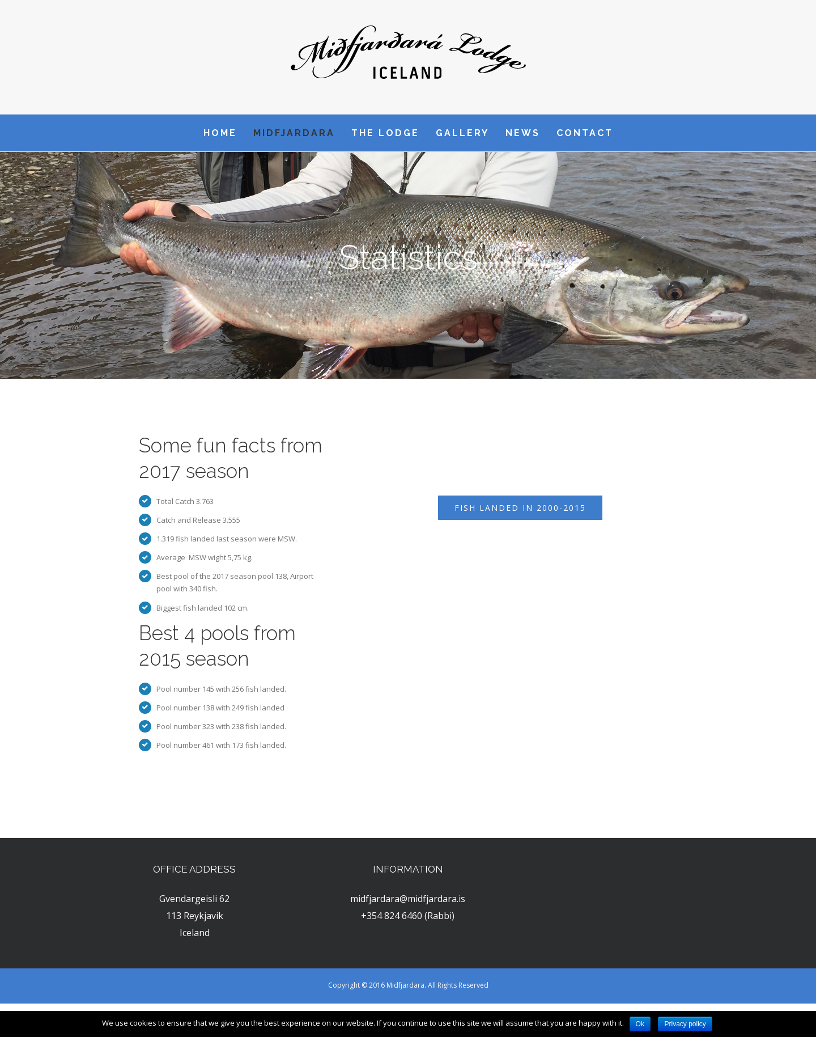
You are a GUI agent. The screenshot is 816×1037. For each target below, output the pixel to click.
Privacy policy (685, 1024)
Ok (640, 1024)
